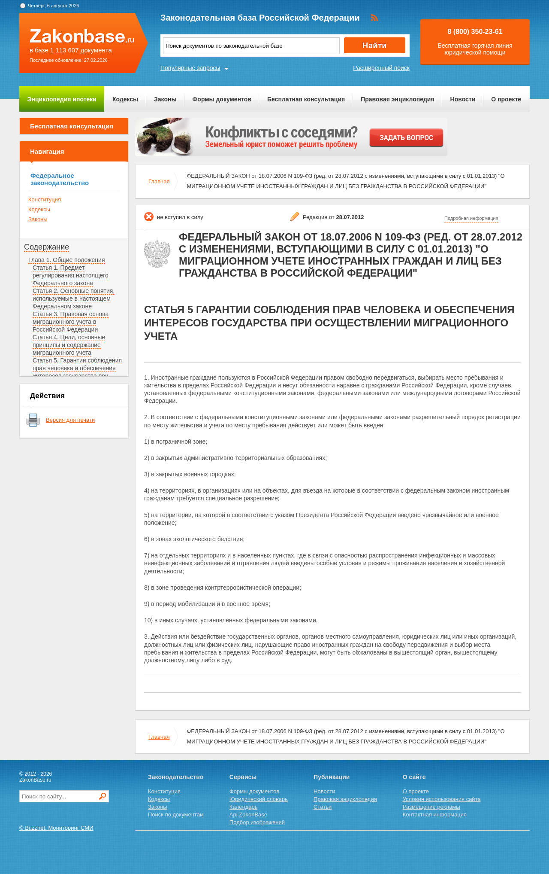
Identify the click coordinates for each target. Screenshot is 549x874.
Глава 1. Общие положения (66, 259)
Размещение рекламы (431, 807)
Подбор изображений (257, 822)
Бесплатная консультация (306, 99)
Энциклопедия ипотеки (62, 99)
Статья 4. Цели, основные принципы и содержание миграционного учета (69, 345)
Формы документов (221, 99)
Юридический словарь (258, 799)
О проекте (506, 99)
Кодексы (125, 99)
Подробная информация (471, 218)
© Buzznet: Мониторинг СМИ (56, 828)
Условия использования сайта (442, 799)
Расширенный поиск (381, 67)
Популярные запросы (190, 67)
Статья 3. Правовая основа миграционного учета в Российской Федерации (71, 322)
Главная (158, 181)
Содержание (46, 247)
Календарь (243, 807)
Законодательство (175, 777)
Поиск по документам (176, 814)
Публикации (332, 777)
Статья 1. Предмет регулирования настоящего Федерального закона (71, 275)
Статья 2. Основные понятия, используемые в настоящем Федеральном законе (74, 298)
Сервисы (242, 777)
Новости (463, 99)
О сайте (414, 777)
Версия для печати (70, 420)
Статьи (323, 807)
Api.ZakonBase (248, 814)
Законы (165, 99)
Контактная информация (435, 814)
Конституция (44, 199)
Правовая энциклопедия (397, 99)
